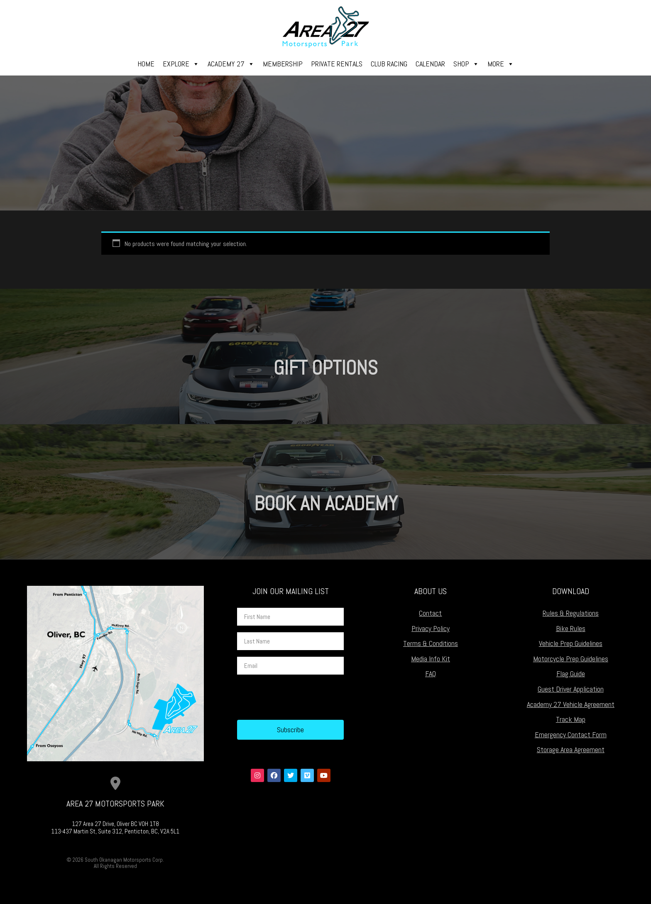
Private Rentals (336, 63)
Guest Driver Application (571, 689)
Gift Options (326, 367)
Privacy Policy (430, 628)
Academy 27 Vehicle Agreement (570, 704)
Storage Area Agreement (570, 749)
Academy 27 (231, 64)
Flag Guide (570, 673)
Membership (283, 63)
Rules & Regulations (571, 613)
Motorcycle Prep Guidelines (570, 658)
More (500, 64)
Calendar (430, 63)
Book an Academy (325, 503)
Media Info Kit (430, 658)
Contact (430, 613)
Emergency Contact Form (571, 734)
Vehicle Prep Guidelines (570, 643)
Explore (181, 64)
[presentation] (300, 697)
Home (145, 63)
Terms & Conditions (430, 643)
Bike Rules (570, 628)
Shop (466, 64)
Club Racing (389, 63)
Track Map (570, 719)
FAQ (430, 673)
